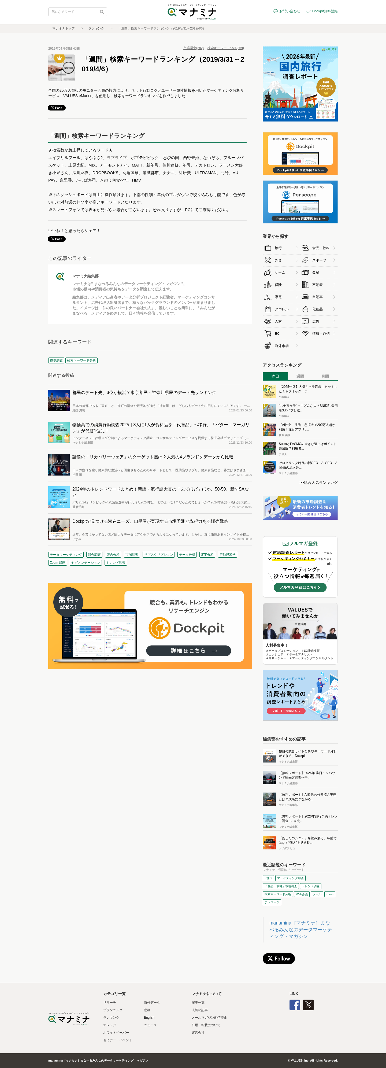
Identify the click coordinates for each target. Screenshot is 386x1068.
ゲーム (280, 272)
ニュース (150, 1025)
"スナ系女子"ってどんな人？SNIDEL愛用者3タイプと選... (308, 408)
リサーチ (109, 1002)
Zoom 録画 (57, 563)
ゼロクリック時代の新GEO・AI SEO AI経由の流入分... (308, 465)
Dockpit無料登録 (325, 11)
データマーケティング (66, 555)
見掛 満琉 (78, 410)
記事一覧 (198, 1002)
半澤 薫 (77, 474)
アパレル (282, 309)
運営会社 (198, 1032)
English (149, 1017)
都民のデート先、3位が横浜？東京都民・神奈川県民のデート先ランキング (144, 392)
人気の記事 (200, 1010)
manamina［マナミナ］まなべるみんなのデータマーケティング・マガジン (300, 929)
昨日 (275, 376)
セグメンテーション (85, 563)
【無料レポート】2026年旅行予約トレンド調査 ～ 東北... (308, 819)
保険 (278, 285)
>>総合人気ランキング (319, 482)
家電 (278, 297)
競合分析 (113, 555)
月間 (325, 376)
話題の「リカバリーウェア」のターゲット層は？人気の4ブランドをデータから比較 (152, 457)
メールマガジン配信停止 (209, 1017)
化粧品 (317, 309)
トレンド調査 (115, 563)
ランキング (96, 28)
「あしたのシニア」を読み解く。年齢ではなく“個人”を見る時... (308, 840)
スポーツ (319, 260)
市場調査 (131, 555)
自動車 (317, 297)
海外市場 (282, 346)
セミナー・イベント (117, 1040)
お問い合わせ (289, 11)
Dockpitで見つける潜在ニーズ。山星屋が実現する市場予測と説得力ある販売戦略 (150, 521)
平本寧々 (284, 397)
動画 (147, 1010)
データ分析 (187, 555)
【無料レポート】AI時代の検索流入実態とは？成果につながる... (307, 797)
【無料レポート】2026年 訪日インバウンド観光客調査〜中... (307, 775)
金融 (315, 272)
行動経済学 (228, 555)
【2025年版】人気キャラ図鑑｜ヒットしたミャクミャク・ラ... (308, 389)
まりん (283, 454)
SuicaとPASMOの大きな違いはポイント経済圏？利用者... (308, 446)
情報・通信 (321, 334)
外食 (278, 260)
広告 (315, 321)
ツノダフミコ (287, 848)
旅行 (278, 248)
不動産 (317, 285)
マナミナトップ (63, 28)
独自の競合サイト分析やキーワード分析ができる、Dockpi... (308, 753)
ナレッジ (109, 1025)
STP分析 (207, 555)
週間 (300, 376)
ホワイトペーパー (116, 1032)
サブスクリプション (158, 555)
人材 (278, 321)
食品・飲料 (321, 248)
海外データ (152, 1002)
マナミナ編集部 (85, 276)
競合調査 (94, 555)
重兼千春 (78, 507)
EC (277, 334)
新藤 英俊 (284, 435)
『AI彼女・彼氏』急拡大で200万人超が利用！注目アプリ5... (307, 427)
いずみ (76, 539)
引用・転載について (206, 1025)
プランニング (113, 1010)
